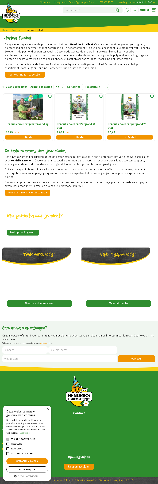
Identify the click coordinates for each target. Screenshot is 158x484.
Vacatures (45, 2)
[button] (27, 476)
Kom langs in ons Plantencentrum (28, 192)
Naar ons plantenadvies (39, 303)
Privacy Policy (118, 480)
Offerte (144, 9)
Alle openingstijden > (79, 466)
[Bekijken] (135, 10)
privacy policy (45, 343)
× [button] (47, 409)
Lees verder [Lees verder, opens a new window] (25, 433)
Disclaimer (104, 480)
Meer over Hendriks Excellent (25, 74)
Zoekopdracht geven (22, 232)
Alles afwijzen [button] (27, 469)
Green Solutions (65, 480)
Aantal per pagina (41, 86)
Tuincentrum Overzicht (85, 480)
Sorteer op (74, 86)
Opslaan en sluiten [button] (27, 461)
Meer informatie (118, 303)
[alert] (27, 443)
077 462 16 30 (106, 2)
